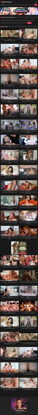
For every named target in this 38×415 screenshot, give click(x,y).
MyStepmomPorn (6, 2)
